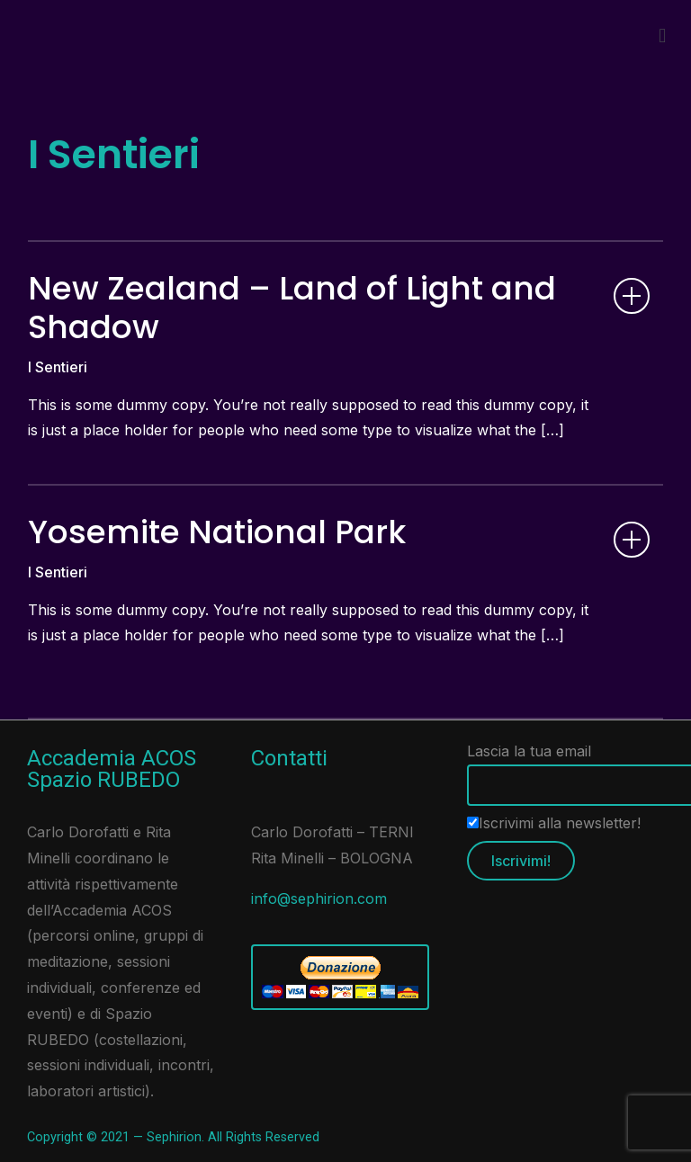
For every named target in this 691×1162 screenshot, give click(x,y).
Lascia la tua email (570, 768)
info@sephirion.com (319, 898)
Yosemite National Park (217, 532)
